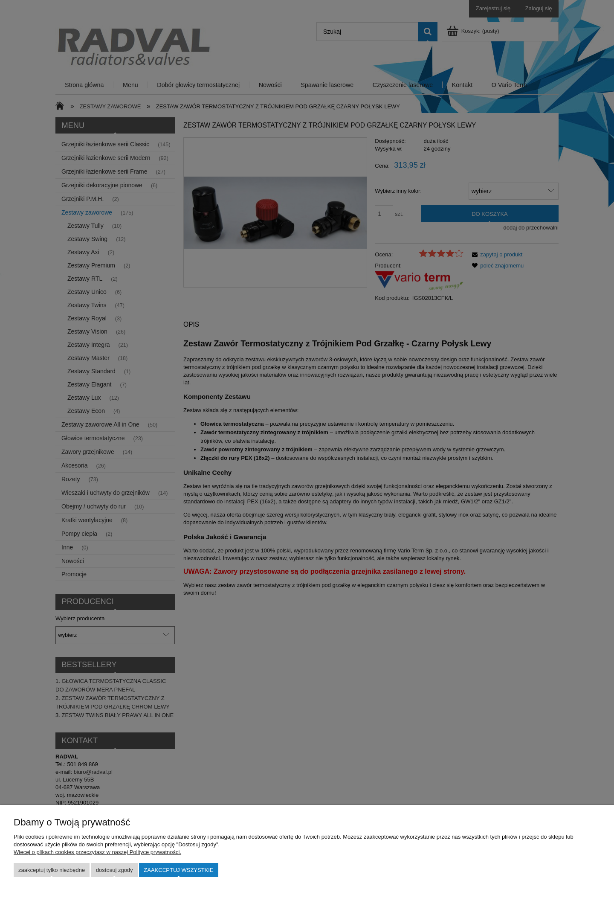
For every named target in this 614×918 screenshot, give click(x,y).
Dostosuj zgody (114, 870)
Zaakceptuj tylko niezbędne (51, 870)
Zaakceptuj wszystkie (178, 870)
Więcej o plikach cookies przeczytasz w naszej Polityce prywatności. (97, 852)
